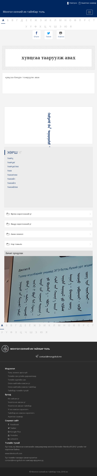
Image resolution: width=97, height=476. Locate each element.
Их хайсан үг (13, 398)
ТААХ (9, 170)
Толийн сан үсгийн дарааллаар (22, 376)
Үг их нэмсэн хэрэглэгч (18, 409)
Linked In (13, 439)
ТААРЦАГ (11, 162)
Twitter (12, 428)
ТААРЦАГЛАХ (13, 166)
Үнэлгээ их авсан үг (16, 402)
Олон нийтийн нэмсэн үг (19, 383)
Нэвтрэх (72, 3)
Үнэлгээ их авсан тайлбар (19, 405)
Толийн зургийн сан (17, 379)
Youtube (13, 435)
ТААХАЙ (11, 179)
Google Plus (14, 431)
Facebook (13, 424)
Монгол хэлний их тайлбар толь (24, 11)
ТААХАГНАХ (12, 175)
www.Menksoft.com (13, 453)
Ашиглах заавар (87, 3)
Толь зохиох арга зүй (17, 372)
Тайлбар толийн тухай (18, 390)
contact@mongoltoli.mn (50, 356)
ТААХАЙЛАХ (12, 187)
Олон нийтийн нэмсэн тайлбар (22, 387)
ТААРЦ (10, 158)
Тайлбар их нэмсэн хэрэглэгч (21, 413)
